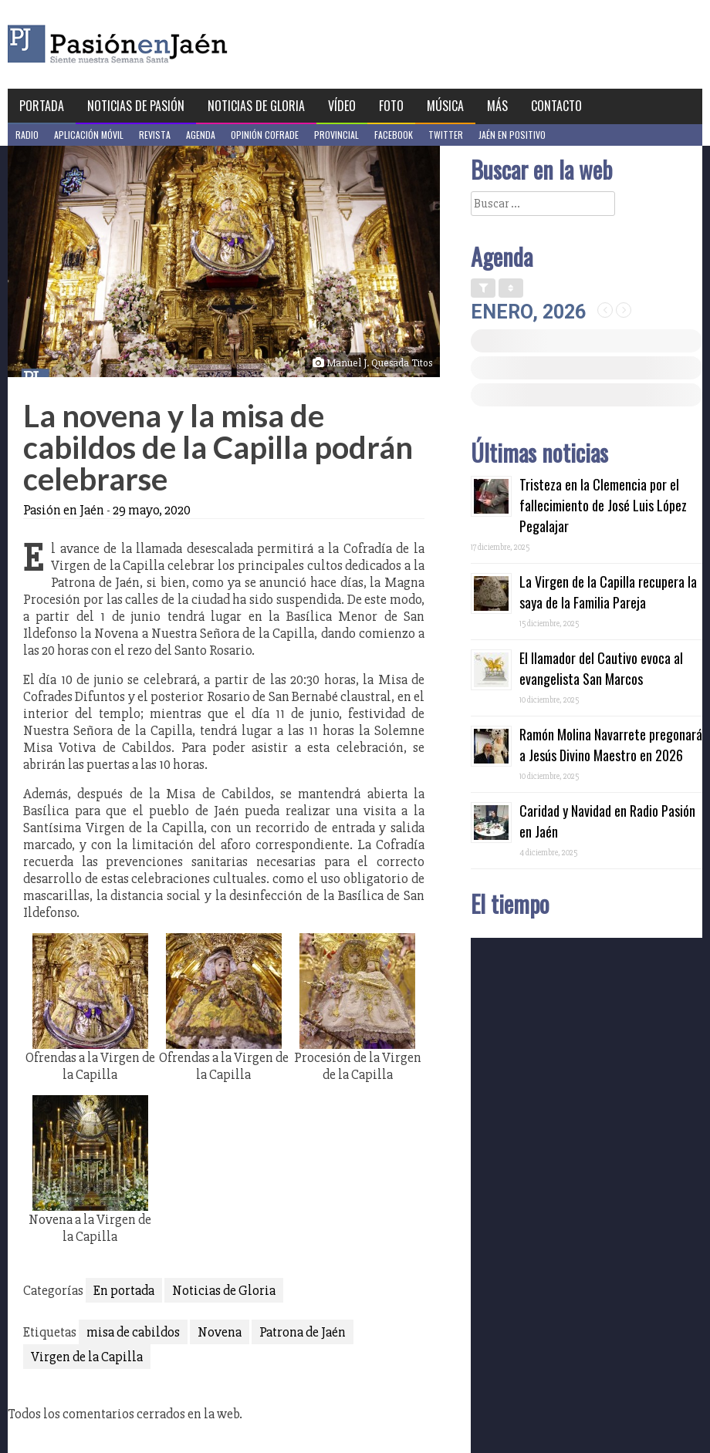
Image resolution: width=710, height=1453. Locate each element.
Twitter (445, 134)
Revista (155, 134)
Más (497, 105)
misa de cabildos (133, 1331)
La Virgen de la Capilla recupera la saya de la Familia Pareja (608, 591)
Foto (391, 105)
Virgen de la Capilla (87, 1356)
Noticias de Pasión (135, 105)
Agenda (200, 134)
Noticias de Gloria (256, 105)
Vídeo (342, 105)
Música (445, 105)
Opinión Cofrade (265, 134)
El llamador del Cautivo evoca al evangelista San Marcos (601, 668)
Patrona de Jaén (302, 1331)
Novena (220, 1331)
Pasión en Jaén (159, 44)
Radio (27, 134)
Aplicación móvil (88, 134)
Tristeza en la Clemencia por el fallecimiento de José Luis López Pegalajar (603, 505)
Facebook (393, 134)
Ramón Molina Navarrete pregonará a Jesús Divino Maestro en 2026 (610, 744)
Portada (41, 105)
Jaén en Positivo (512, 134)
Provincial (336, 134)
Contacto (556, 105)
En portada (123, 1290)
